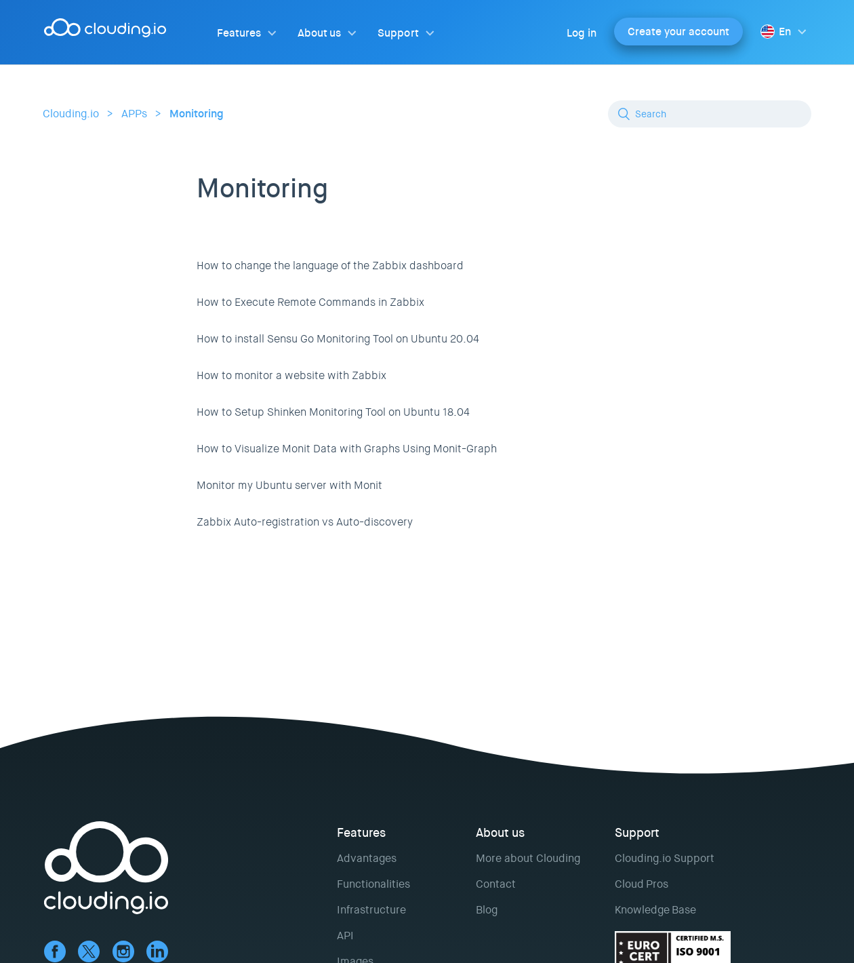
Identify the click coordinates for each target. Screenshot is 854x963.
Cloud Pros (641, 884)
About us (319, 33)
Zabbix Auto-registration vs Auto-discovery (305, 522)
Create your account (678, 31)
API (345, 935)
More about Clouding (528, 858)
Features (239, 33)
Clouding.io (71, 113)
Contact (496, 884)
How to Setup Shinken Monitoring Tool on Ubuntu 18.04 (333, 412)
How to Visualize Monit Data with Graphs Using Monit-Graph (347, 448)
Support (398, 33)
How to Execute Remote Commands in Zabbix (310, 302)
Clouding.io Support (664, 858)
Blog (486, 910)
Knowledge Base (655, 910)
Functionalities (373, 884)
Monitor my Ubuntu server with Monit (289, 485)
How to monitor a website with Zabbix (291, 375)
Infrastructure (371, 910)
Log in (581, 33)
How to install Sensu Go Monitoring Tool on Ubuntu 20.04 (338, 339)
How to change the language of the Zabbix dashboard (330, 265)
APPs (134, 113)
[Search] (709, 113)
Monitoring (196, 113)
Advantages (366, 858)
